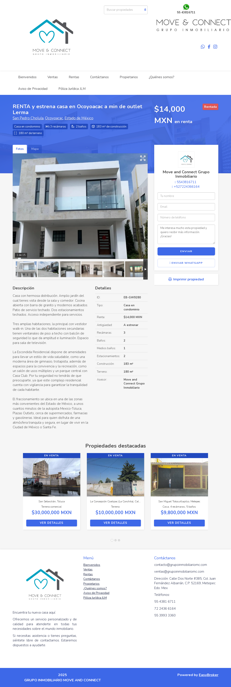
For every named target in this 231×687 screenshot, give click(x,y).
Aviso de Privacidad (32, 89)
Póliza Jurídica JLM (72, 89)
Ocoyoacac (54, 118)
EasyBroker (208, 674)
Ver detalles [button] (51, 523)
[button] (18, 493)
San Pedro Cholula (28, 118)
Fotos (20, 149)
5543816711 (186, 182)
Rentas (74, 77)
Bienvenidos (27, 77)
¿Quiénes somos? (161, 77)
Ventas (52, 77)
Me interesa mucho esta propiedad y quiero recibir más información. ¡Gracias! (186, 234)
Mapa (34, 149)
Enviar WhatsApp (186, 263)
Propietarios (129, 77)
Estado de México (79, 118)
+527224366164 (187, 186)
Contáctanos (99, 77)
